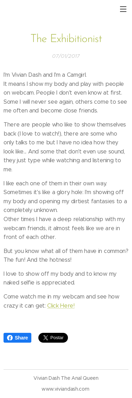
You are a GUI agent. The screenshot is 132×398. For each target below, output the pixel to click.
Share (17, 338)
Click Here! (60, 305)
